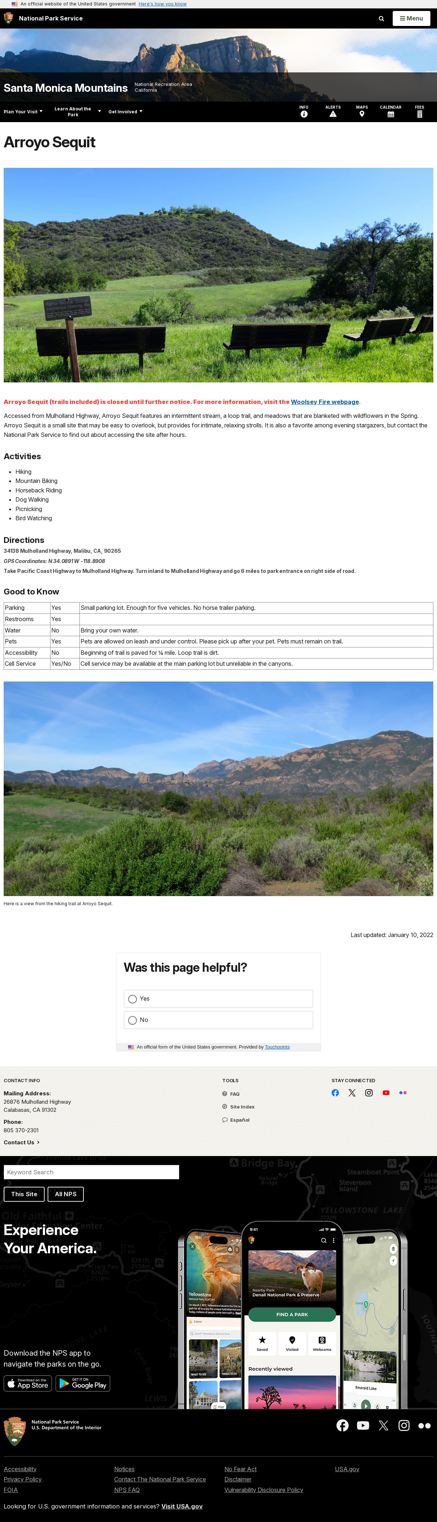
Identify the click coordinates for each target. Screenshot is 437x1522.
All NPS (65, 1194)
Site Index (238, 1107)
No (144, 1019)
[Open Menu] (411, 18)
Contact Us (20, 1142)
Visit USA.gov (182, 1506)
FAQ (231, 1094)
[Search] (91, 1172)
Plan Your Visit (23, 111)
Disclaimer (237, 1479)
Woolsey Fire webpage (325, 401)
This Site (24, 1194)
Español (236, 1120)
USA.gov (347, 1469)
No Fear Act (240, 1469)
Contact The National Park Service (160, 1479)
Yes (145, 998)
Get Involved (125, 111)
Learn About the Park (78, 111)
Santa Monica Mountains (65, 88)
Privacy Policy (23, 1479)
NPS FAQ (127, 1489)
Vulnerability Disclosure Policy (263, 1489)
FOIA (11, 1489)
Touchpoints (277, 1047)
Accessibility (20, 1469)
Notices (124, 1469)
